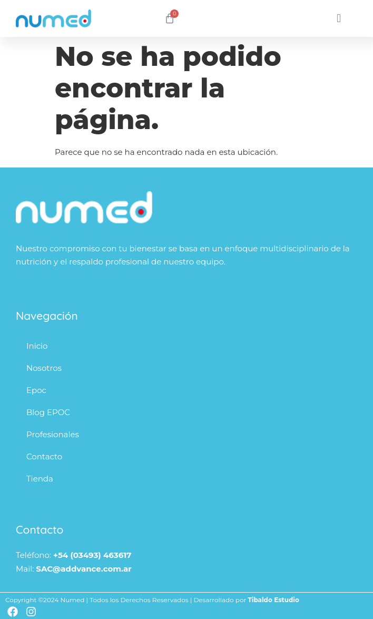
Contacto (44, 456)
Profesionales (52, 434)
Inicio (36, 346)
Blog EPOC (48, 412)
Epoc (36, 390)
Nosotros (44, 368)
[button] (339, 19)
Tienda (39, 479)
